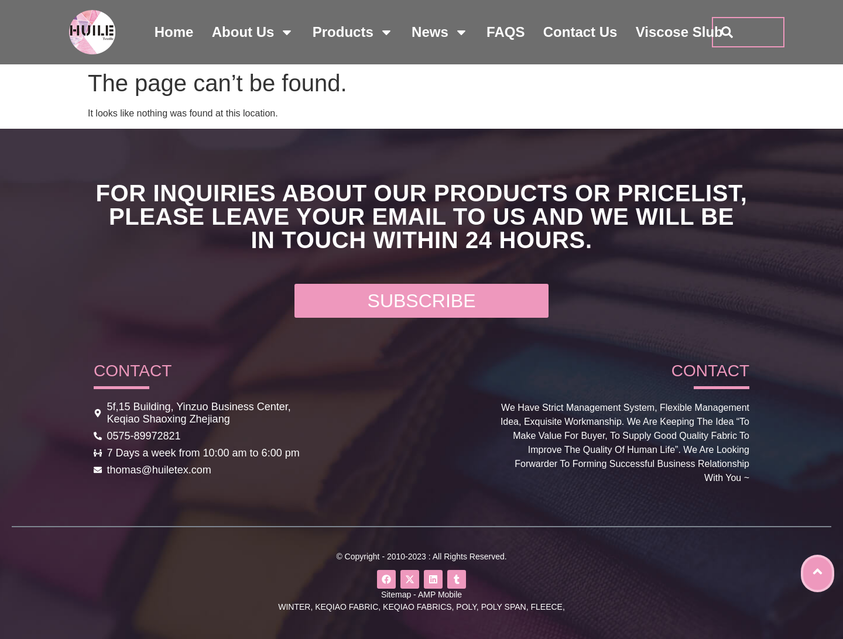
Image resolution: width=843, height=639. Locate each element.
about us (253, 32)
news (440, 32)
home (174, 32)
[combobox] (748, 32)
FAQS (505, 32)
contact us (580, 32)
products (353, 32)
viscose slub (679, 32)
